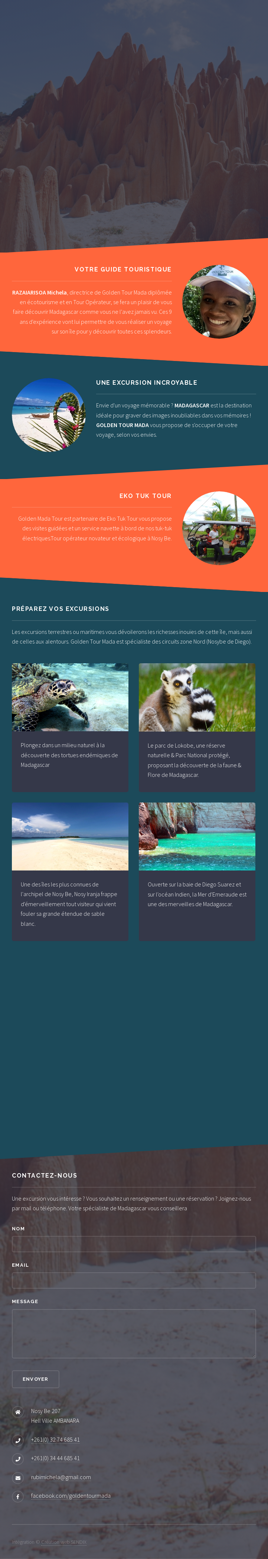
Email (20, 1265)
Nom (18, 1228)
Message (25, 1301)
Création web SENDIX (63, 1542)
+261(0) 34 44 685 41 (55, 1458)
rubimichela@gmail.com (61, 1477)
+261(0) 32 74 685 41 (55, 1439)
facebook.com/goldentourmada (71, 1495)
